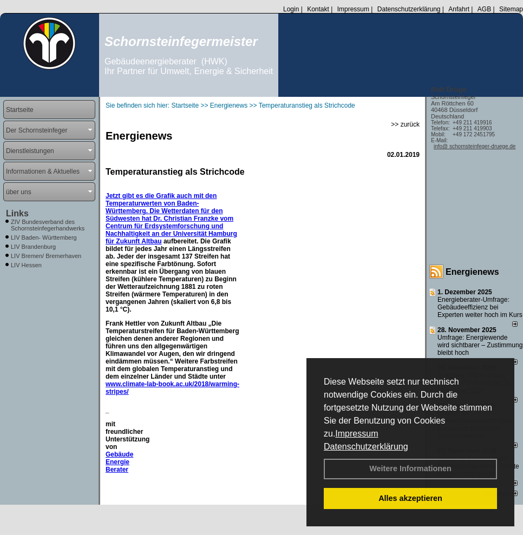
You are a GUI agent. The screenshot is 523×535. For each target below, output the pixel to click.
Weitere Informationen (410, 468)
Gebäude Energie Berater (119, 462)
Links (17, 213)
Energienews (472, 271)
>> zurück (405, 124)
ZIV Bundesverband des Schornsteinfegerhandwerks (47, 225)
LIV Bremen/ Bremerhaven (46, 256)
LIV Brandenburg (33, 246)
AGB (484, 9)
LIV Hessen (26, 265)
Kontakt (318, 9)
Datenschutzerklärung (366, 446)
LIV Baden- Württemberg (44, 237)
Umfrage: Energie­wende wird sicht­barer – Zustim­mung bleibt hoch (479, 345)
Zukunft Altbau (138, 241)
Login (291, 9)
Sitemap (511, 9)
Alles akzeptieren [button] (410, 498)
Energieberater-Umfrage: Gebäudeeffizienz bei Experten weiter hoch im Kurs (479, 307)
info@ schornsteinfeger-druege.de (474, 146)
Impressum (356, 433)
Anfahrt (458, 9)
